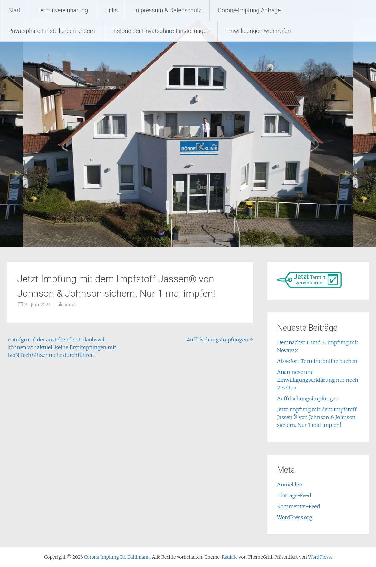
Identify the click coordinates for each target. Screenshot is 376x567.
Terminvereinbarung (62, 10)
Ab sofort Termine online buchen (317, 361)
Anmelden (290, 484)
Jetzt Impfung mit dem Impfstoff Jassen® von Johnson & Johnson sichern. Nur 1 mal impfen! (316, 417)
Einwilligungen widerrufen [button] (258, 30)
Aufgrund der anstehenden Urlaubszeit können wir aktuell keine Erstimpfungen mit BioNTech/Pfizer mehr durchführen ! (61, 347)
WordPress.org (294, 517)
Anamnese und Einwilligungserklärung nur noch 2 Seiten (317, 380)
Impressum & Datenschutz (167, 10)
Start (14, 10)
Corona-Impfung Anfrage (249, 10)
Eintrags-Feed (294, 495)
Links (111, 10)
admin (71, 305)
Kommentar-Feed (298, 506)
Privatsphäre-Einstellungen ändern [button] (51, 30)
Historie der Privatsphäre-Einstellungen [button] (160, 30)
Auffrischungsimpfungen (220, 339)
